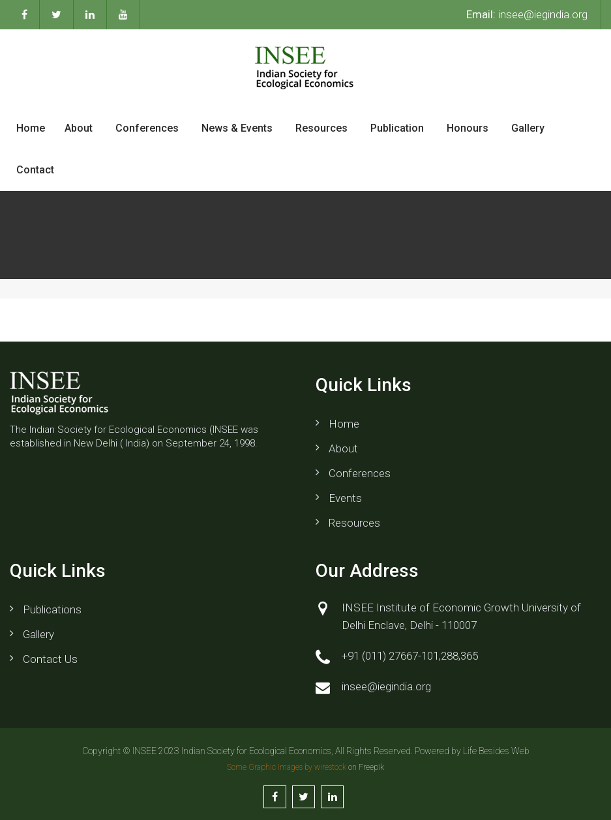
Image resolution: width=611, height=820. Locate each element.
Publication (397, 128)
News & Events (237, 128)
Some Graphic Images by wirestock (286, 767)
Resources (321, 128)
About (79, 128)
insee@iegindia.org (527, 14)
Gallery (527, 128)
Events (345, 498)
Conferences (147, 128)
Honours (467, 128)
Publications (52, 609)
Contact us (50, 659)
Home (30, 128)
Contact (35, 170)
